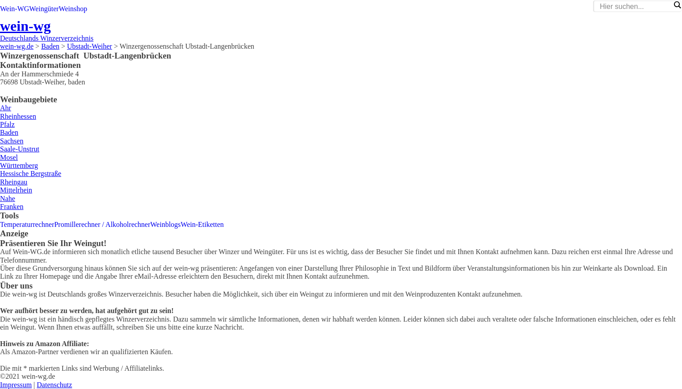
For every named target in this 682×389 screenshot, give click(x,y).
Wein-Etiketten (202, 224)
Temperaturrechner (27, 224)
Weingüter (44, 9)
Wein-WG (14, 9)
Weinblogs (166, 224)
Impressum (16, 385)
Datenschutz (54, 385)
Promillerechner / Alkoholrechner (102, 224)
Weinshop (73, 9)
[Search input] (635, 6)
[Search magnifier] (677, 4)
